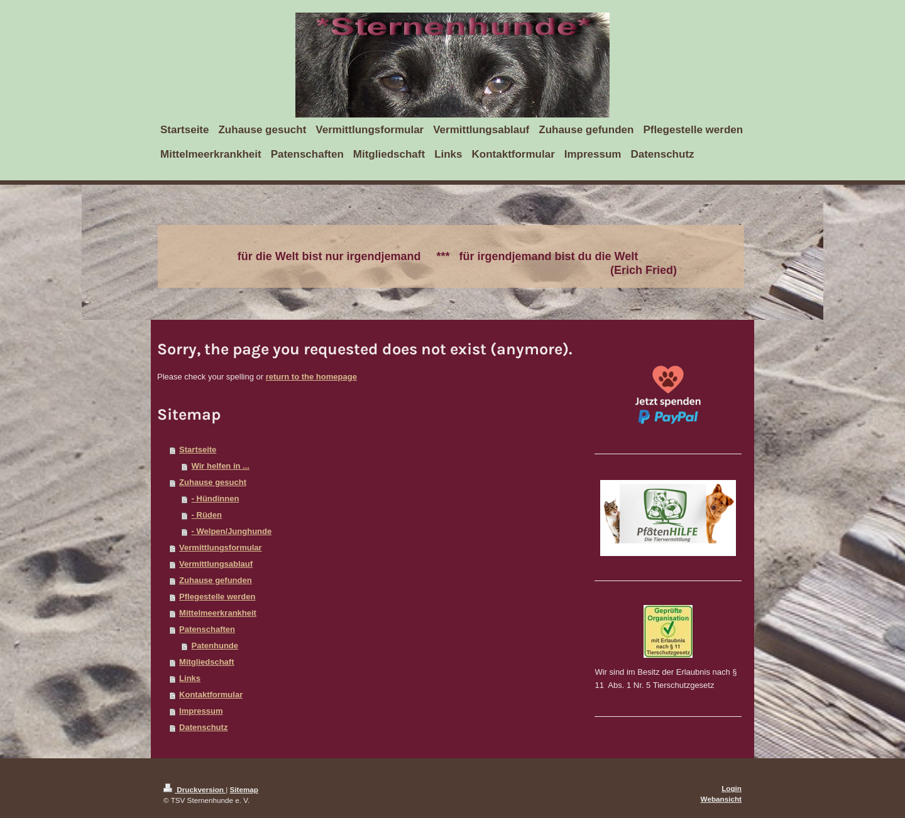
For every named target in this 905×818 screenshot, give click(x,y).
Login (731, 788)
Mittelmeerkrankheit (217, 613)
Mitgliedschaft (206, 662)
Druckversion (194, 789)
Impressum (200, 711)
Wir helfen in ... (221, 466)
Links (189, 678)
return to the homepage (311, 376)
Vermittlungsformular (220, 547)
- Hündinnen (215, 498)
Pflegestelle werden (217, 596)
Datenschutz (203, 727)
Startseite (197, 449)
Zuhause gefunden (215, 580)
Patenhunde (215, 645)
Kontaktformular (211, 694)
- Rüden (207, 515)
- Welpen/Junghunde (232, 531)
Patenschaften (207, 629)
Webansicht (721, 799)
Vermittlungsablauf (216, 564)
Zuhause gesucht (212, 482)
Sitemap (244, 789)
